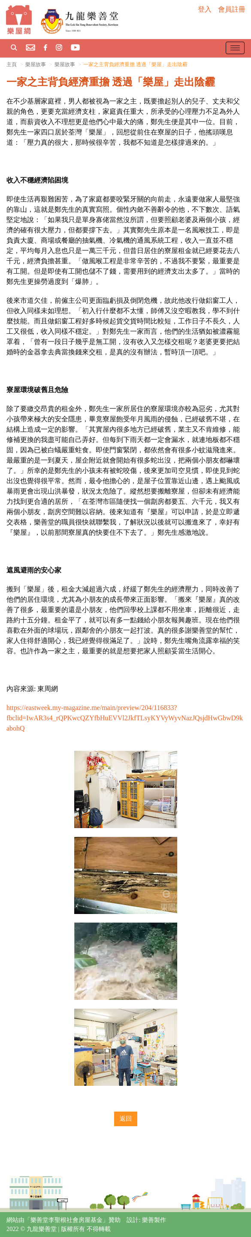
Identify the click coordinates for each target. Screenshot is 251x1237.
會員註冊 (231, 9)
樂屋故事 (64, 64)
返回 (126, 1118)
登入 (205, 9)
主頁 (11, 64)
